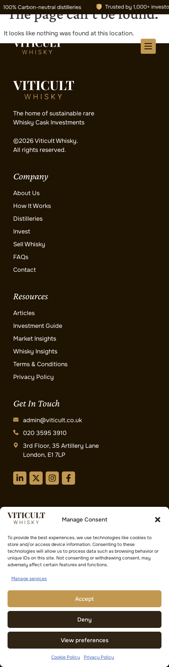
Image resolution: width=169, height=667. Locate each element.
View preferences (85, 640)
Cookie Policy (65, 657)
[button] (157, 519)
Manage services (29, 579)
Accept (84, 599)
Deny (84, 619)
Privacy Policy (99, 657)
